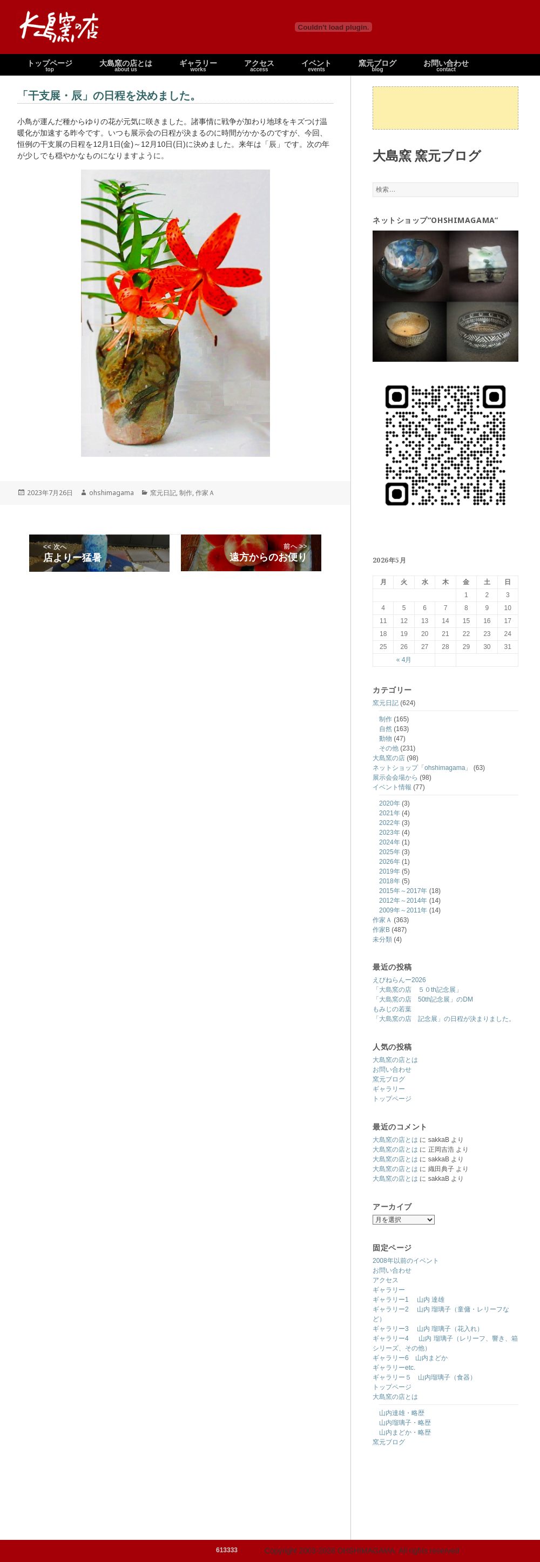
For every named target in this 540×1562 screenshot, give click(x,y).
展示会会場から (395, 777)
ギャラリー (389, 1089)
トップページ (392, 1099)
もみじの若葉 (392, 1009)
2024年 (389, 842)
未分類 (382, 939)
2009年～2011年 (403, 910)
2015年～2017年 (403, 891)
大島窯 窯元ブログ (427, 155)
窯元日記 (386, 703)
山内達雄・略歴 (401, 1413)
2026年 (389, 861)
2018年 (389, 881)
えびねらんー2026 (399, 980)
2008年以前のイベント (406, 1261)
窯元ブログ (389, 1079)
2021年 (389, 813)
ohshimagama (111, 492)
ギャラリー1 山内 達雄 (408, 1299)
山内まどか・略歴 (405, 1432)
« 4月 (404, 660)
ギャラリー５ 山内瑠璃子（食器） (424, 1377)
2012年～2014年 (403, 900)
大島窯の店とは (395, 1060)
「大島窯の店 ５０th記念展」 (417, 989)
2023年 (389, 832)
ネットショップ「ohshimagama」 (422, 768)
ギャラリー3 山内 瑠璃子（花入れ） (428, 1329)
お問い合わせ (392, 1069)
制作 (385, 719)
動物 (385, 738)
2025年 (389, 852)
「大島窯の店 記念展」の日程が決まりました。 (444, 1019)
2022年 (389, 823)
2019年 (389, 871)
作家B (381, 930)
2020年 (389, 803)
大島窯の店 (389, 758)
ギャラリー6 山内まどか (410, 1358)
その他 (389, 748)
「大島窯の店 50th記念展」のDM (423, 999)
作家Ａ (382, 920)
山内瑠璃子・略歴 (405, 1422)
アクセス (386, 1280)
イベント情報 (392, 787)
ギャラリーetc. (394, 1367)
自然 (385, 729)
